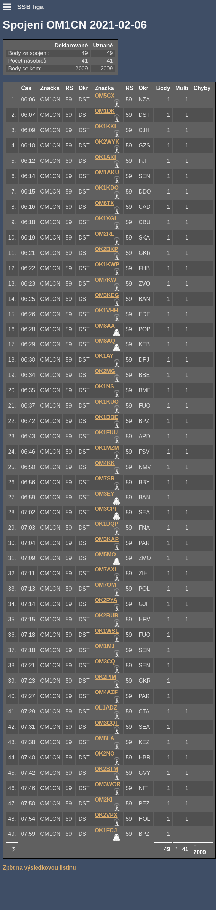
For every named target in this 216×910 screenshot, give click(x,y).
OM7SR (105, 478)
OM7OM (105, 585)
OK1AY (104, 356)
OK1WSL (107, 631)
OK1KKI (105, 126)
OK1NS (104, 386)
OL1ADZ (106, 708)
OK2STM (106, 769)
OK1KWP (107, 264)
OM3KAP (107, 539)
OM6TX (104, 203)
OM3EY (104, 494)
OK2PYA (106, 600)
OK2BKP (106, 249)
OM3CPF (106, 509)
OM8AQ (105, 341)
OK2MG (105, 371)
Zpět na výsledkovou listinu (39, 868)
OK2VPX (106, 815)
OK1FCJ (106, 830)
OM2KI (104, 800)
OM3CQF (107, 723)
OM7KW (105, 280)
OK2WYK (107, 142)
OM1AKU (107, 172)
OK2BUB (107, 616)
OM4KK (105, 463)
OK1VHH (106, 310)
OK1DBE (106, 417)
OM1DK (105, 111)
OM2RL (104, 234)
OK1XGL (106, 218)
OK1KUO (107, 402)
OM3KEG (107, 295)
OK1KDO (107, 188)
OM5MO (105, 555)
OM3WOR (108, 784)
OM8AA (105, 326)
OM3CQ (105, 662)
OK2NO (105, 754)
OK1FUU (106, 432)
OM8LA (104, 738)
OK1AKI (105, 157)
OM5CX (105, 96)
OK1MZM (107, 448)
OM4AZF (106, 692)
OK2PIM (105, 677)
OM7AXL (106, 569)
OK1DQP (107, 524)
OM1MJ (105, 646)
